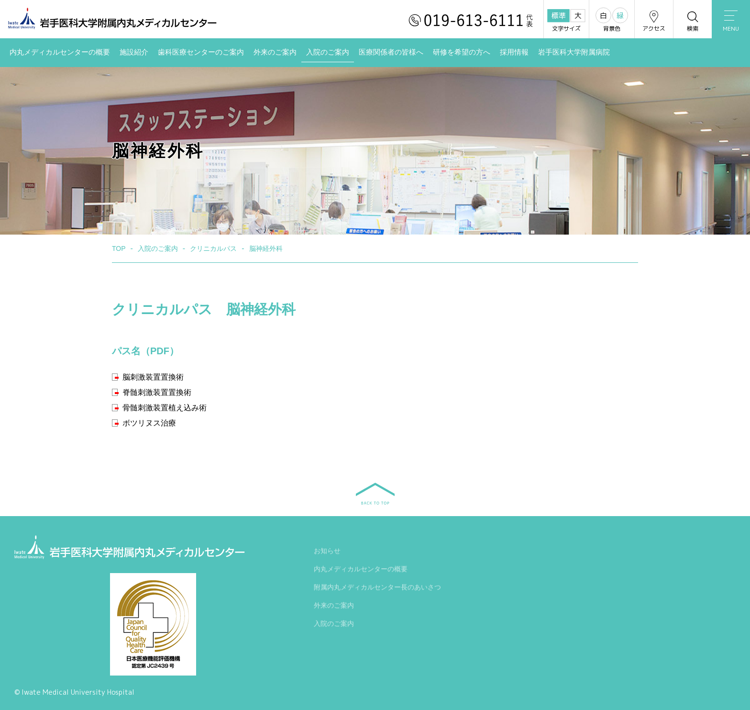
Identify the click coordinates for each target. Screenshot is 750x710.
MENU (731, 22)
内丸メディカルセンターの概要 (60, 52)
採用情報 (514, 52)
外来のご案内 (275, 52)
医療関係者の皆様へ (391, 52)
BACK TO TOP (375, 494)
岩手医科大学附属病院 (574, 52)
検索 (692, 21)
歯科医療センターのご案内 (201, 52)
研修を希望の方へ (461, 52)
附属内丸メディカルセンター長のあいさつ (377, 588)
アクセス (653, 21)
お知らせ (327, 552)
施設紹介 (134, 52)
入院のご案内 (327, 52)
